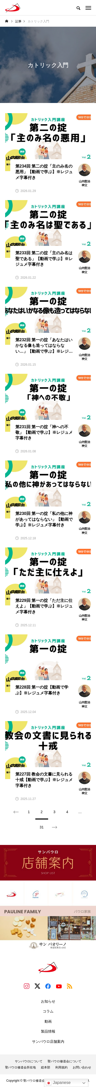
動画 (48, 1021)
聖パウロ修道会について (64, 1061)
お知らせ (48, 1001)
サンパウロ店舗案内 (48, 1041)
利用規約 (61, 1067)
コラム (48, 1011)
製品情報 (48, 1031)
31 (42, 827)
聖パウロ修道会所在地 (20, 1067)
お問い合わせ (82, 1067)
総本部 (45, 1067)
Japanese (58, 1083)
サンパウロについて (28, 1061)
